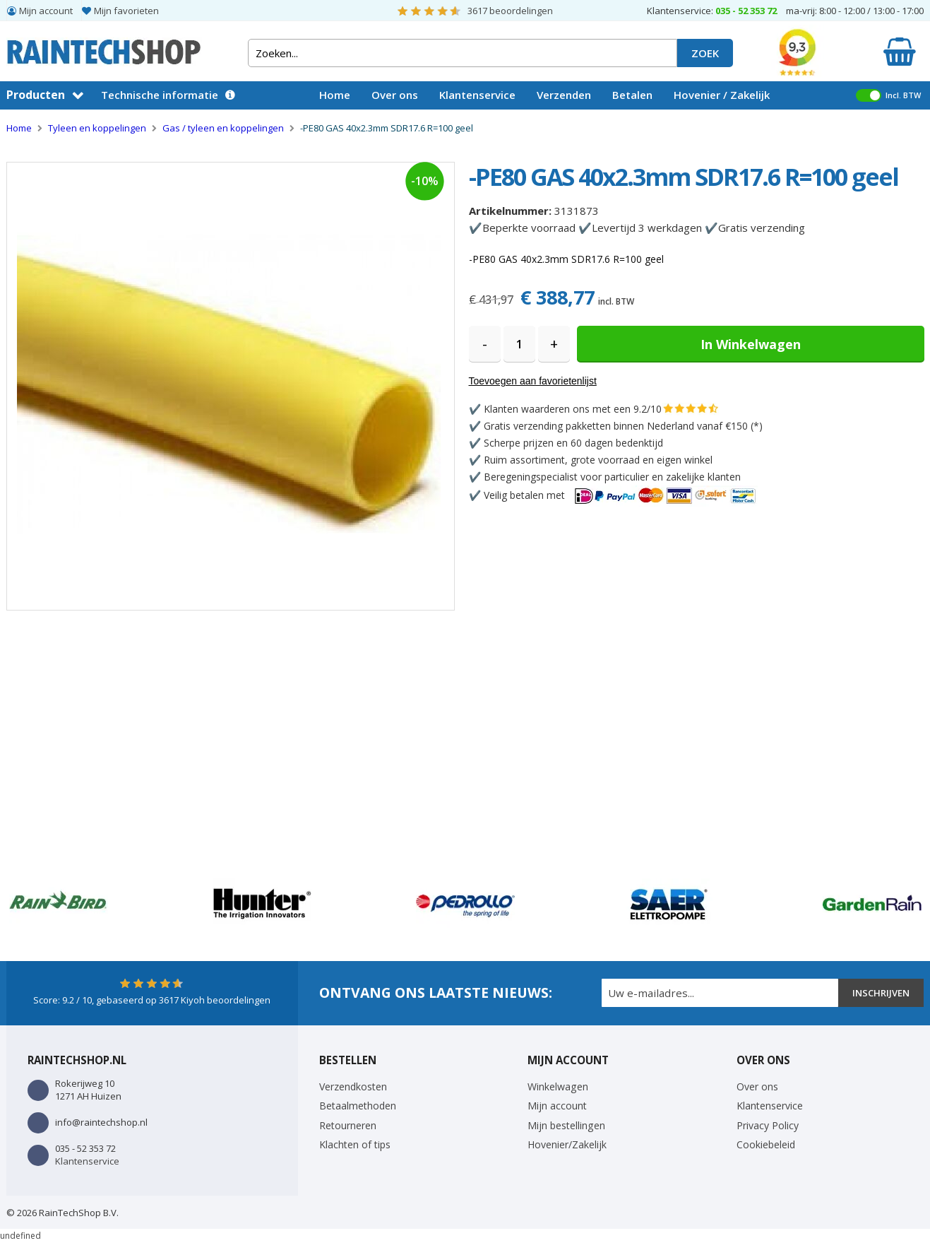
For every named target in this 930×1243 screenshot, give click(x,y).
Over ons (394, 95)
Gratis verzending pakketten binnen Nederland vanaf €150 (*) (623, 425)
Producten (35, 94)
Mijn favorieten (126, 10)
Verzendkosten (353, 1086)
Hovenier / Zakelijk (722, 95)
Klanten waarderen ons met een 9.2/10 (573, 409)
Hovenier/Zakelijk (567, 1144)
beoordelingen (510, 10)
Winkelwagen (557, 1086)
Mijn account (46, 10)
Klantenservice (477, 95)
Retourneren (347, 1125)
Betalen (632, 95)
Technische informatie (159, 95)
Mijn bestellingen (566, 1125)
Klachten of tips (355, 1144)
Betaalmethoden (357, 1105)
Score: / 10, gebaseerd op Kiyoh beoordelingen (151, 1000)
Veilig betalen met (621, 495)
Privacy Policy (768, 1125)
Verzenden (564, 95)
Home (334, 95)
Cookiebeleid (766, 1144)
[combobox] (462, 53)
